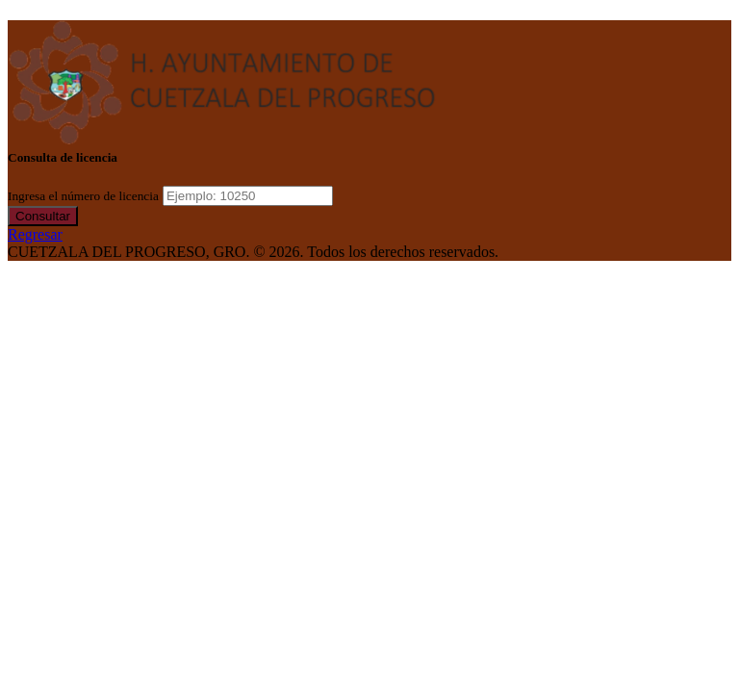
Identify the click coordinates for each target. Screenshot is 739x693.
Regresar (35, 234)
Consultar (42, 216)
